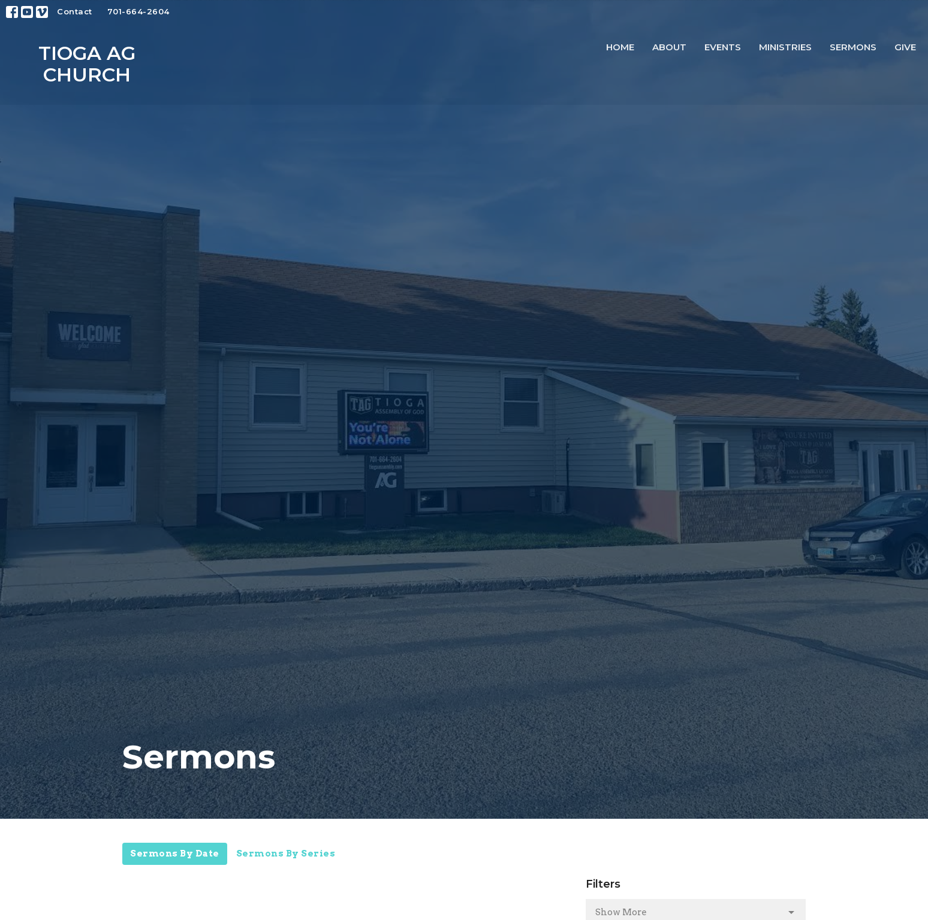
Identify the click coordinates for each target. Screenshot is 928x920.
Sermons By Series (286, 853)
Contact (74, 11)
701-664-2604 (138, 11)
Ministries (785, 47)
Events (722, 47)
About (669, 47)
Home (620, 47)
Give (905, 47)
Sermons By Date (174, 853)
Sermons (853, 47)
